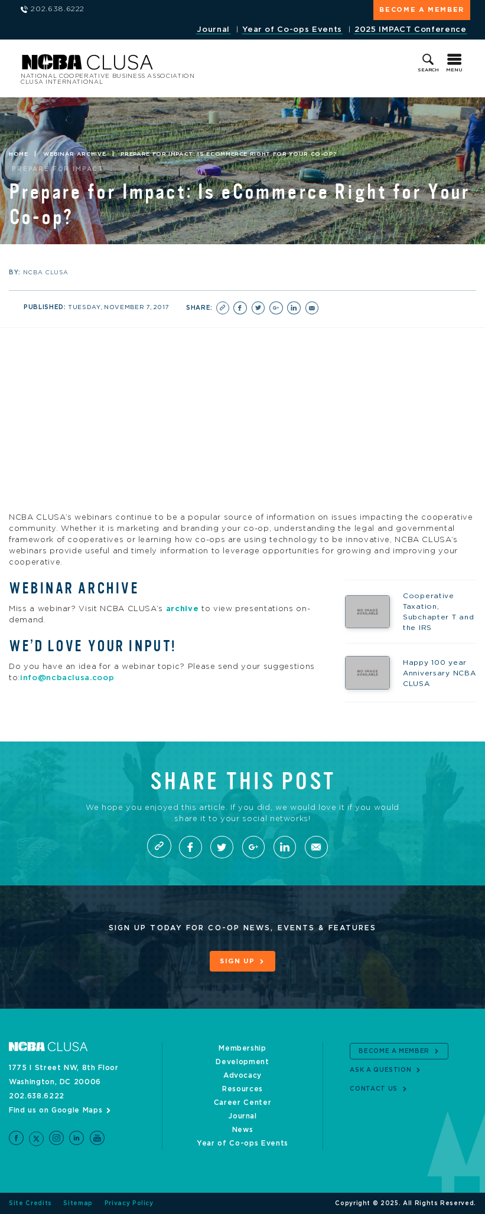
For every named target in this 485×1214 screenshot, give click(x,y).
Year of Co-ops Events (292, 30)
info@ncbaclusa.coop (67, 678)
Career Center (242, 1102)
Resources (242, 1088)
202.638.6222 (36, 1096)
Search (428, 70)
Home (18, 154)
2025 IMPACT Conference (410, 30)
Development (242, 1061)
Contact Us (374, 1089)
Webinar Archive (74, 154)
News (242, 1129)
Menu (454, 70)
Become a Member (421, 9)
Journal (213, 30)
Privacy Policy (129, 1203)
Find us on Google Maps (55, 1110)
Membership (242, 1048)
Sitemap (78, 1203)
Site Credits (30, 1203)
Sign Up (237, 961)
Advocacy (242, 1075)
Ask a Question (380, 1070)
